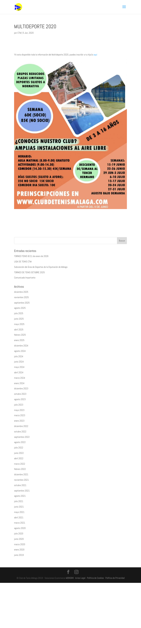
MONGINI (70, 578)
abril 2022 (18, 458)
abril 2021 (18, 517)
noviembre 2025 (21, 297)
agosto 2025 (20, 307)
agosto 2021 (20, 495)
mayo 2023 (19, 410)
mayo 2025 (19, 324)
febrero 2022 (20, 469)
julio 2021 (18, 501)
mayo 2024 (19, 367)
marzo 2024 (19, 377)
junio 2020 (19, 538)
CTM (19, 32)
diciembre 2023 (21, 388)
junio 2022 (19, 453)
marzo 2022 (19, 463)
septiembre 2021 (22, 490)
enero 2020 (19, 549)
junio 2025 (19, 318)
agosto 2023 (20, 399)
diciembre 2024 (21, 345)
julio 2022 (18, 447)
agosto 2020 (20, 528)
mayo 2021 (19, 512)
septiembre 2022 (22, 436)
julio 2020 (18, 533)
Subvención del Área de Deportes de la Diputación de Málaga (40, 266)
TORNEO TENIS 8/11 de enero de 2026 (31, 256)
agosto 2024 (20, 351)
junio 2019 (19, 555)
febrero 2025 (20, 334)
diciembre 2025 (21, 291)
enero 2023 (19, 420)
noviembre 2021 (21, 479)
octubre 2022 (20, 431)
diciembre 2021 (21, 474)
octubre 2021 (20, 485)
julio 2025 (18, 313)
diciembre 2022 (21, 426)
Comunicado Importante (24, 277)
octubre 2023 (20, 393)
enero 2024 (19, 383)
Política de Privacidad (114, 578)
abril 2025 (18, 329)
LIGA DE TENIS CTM (23, 261)
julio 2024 (18, 356)
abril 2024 (18, 372)
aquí (95, 54)
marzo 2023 (19, 415)
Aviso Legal (80, 578)
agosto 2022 (20, 442)
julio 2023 (18, 404)
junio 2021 (19, 506)
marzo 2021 (19, 522)
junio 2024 (19, 361)
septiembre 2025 (22, 302)
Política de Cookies (95, 578)
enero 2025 (19, 340)
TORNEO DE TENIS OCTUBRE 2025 (29, 272)
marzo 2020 (19, 544)
